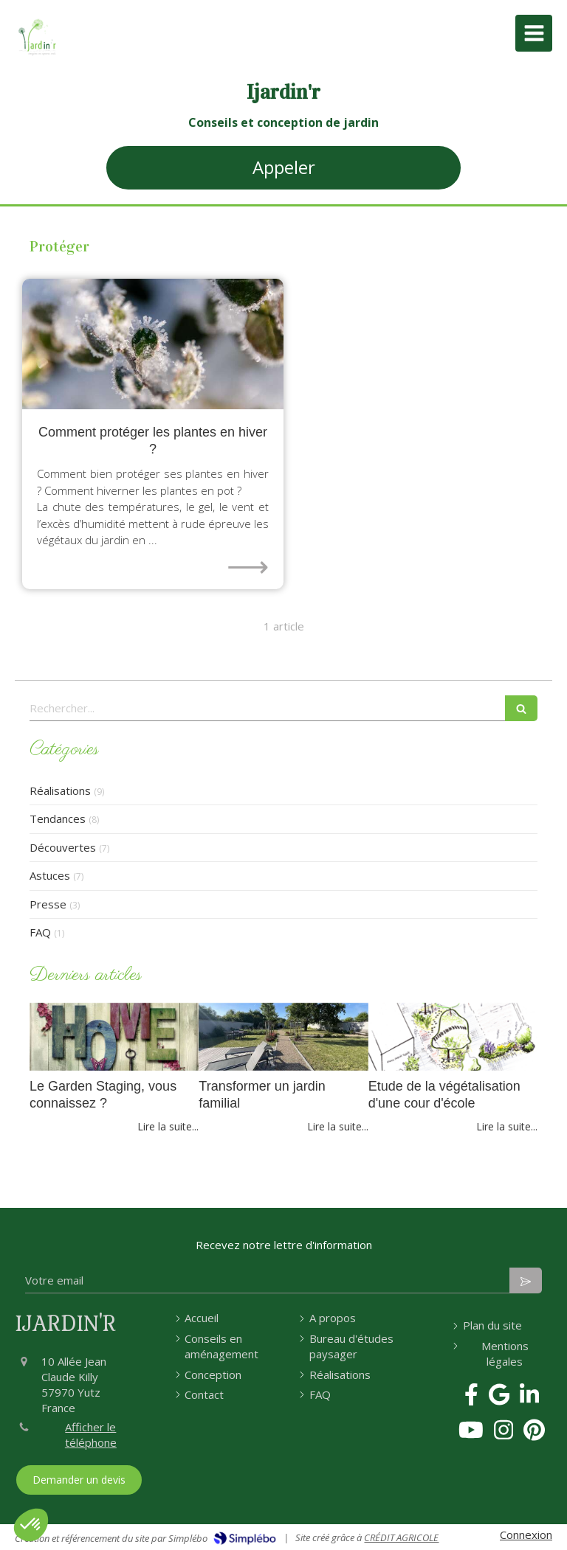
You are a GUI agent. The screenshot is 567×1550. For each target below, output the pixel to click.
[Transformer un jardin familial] (283, 1037)
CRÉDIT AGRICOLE (401, 1537)
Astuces (50, 875)
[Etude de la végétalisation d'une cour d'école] (452, 1037)
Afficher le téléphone (91, 1434)
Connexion (526, 1534)
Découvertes (63, 847)
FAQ (40, 932)
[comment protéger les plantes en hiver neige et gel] (153, 344)
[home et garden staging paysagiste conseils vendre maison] (114, 1037)
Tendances (58, 818)
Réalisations (60, 790)
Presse (48, 904)
